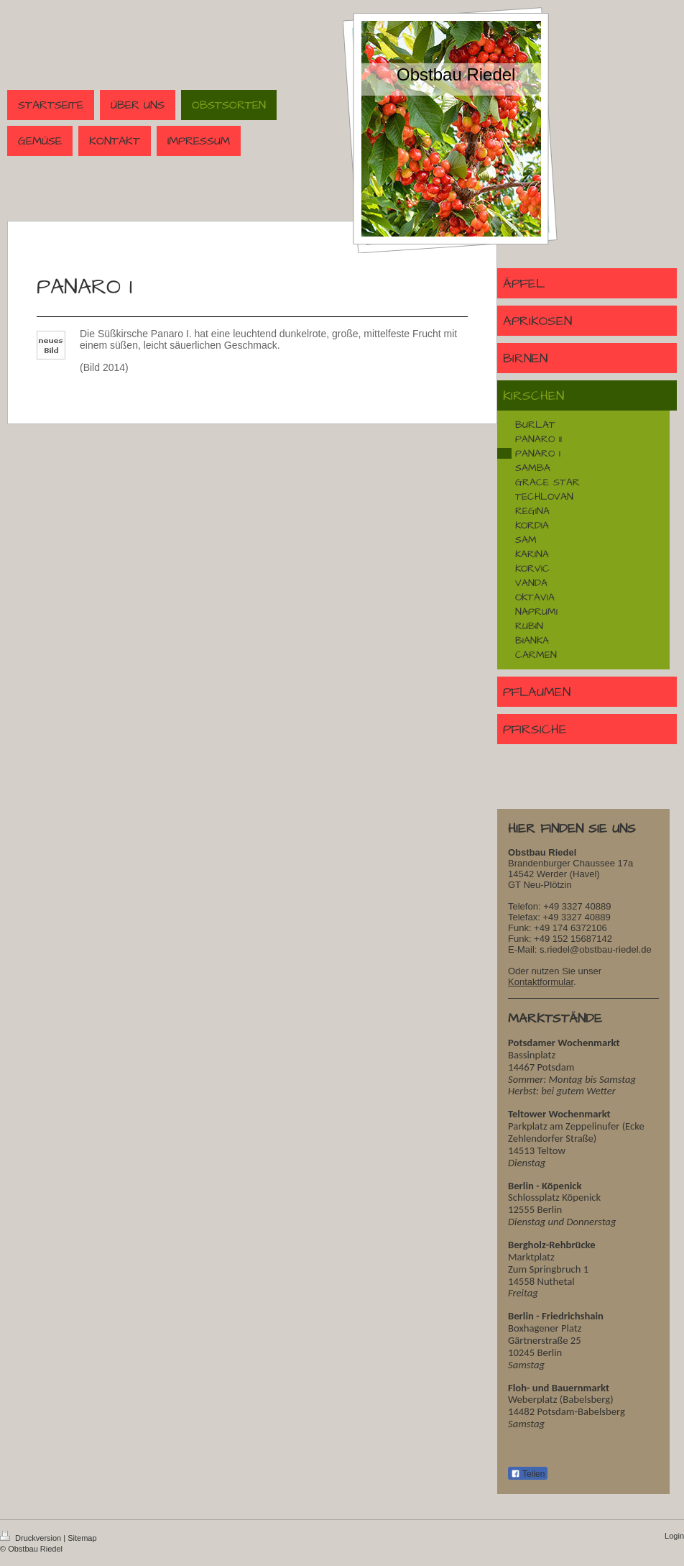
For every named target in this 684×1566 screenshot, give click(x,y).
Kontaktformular (540, 981)
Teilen (528, 1474)
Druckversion (31, 1538)
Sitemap (82, 1538)
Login (674, 1535)
